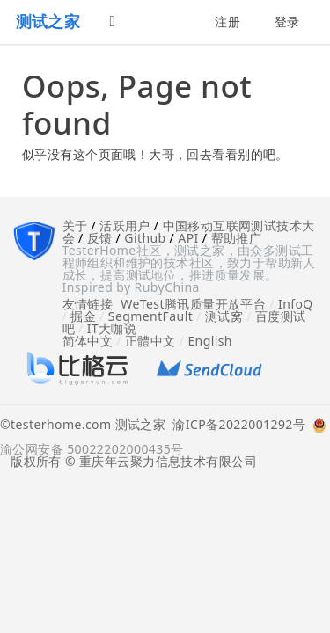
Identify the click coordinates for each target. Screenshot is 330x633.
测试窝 (224, 316)
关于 (75, 225)
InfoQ (295, 303)
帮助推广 (236, 237)
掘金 (83, 316)
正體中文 (150, 340)
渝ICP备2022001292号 (235, 425)
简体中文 (88, 340)
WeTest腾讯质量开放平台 (193, 303)
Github (144, 237)
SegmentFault (150, 316)
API (188, 237)
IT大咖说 (112, 328)
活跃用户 (124, 225)
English (209, 340)
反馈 (100, 237)
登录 (287, 21)
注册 (227, 21)
